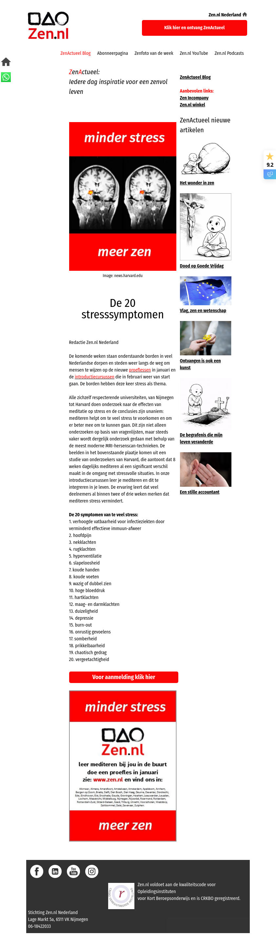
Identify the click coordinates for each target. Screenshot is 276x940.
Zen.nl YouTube (194, 53)
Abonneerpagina (112, 53)
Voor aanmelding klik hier (123, 677)
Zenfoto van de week (154, 53)
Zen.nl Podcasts (229, 53)
